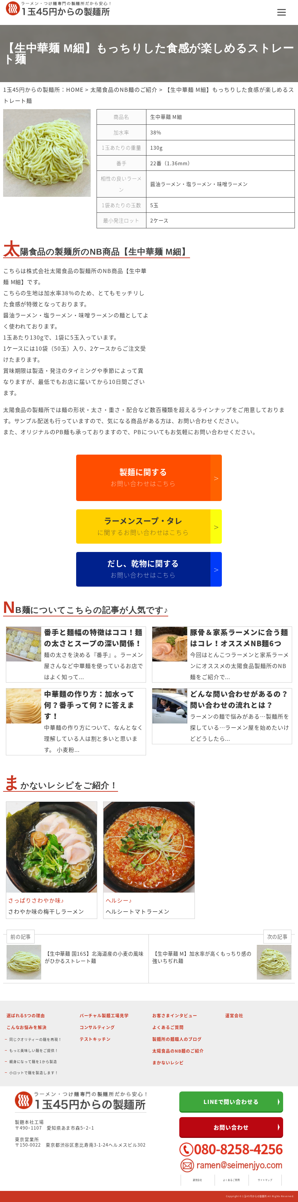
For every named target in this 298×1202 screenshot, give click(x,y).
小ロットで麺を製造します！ (33, 1072)
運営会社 (234, 1015)
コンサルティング (97, 1027)
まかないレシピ (168, 1063)
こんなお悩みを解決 (27, 1027)
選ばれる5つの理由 (26, 1015)
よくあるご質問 (168, 1027)
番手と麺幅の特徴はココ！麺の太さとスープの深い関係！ (93, 638)
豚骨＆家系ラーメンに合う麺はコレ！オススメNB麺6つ (239, 638)
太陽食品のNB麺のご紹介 (124, 89)
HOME (74, 89)
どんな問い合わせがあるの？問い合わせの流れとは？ (239, 699)
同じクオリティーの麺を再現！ (35, 1039)
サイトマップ (265, 1180)
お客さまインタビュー (174, 1015)
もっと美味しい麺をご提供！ (33, 1050)
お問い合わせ (231, 1127)
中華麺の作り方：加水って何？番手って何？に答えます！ (89, 704)
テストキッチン (95, 1039)
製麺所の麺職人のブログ (177, 1039)
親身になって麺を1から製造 (33, 1061)
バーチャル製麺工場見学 (104, 1015)
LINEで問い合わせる (231, 1101)
